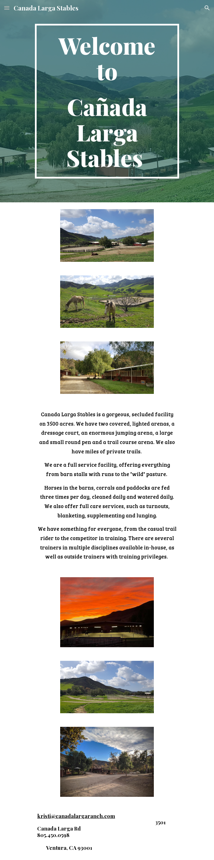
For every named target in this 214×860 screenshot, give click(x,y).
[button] (7, 8)
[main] (107, 101)
